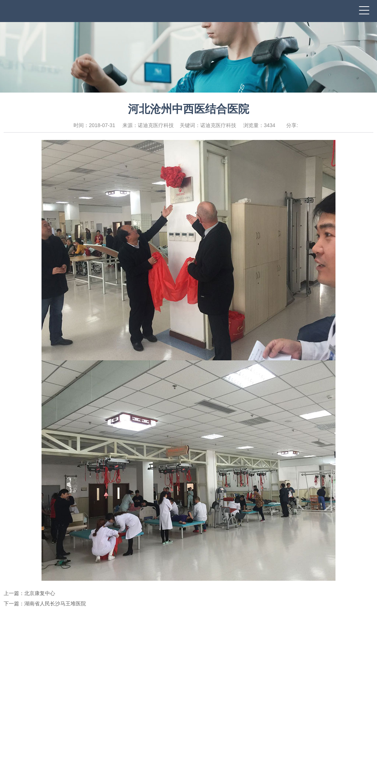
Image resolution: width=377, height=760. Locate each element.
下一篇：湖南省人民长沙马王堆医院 (45, 603)
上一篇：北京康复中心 (29, 593)
